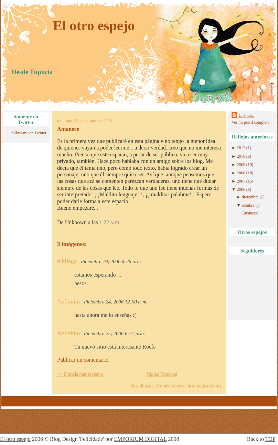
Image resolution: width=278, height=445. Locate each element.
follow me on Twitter (28, 133)
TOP (270, 439)
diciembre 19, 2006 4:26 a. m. (111, 261)
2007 (241, 181)
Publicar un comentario (82, 360)
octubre (248, 205)
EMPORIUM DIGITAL (140, 439)
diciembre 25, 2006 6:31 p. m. (114, 333)
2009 (241, 164)
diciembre (250, 197)
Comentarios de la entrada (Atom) (189, 386)
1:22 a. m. (110, 222)
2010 (241, 156)
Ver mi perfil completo (250, 122)
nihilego (67, 261)
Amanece (68, 129)
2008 (241, 172)
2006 (241, 189)
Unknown (246, 115)
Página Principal (162, 374)
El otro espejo (94, 25)
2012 (241, 147)
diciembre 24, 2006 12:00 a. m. (116, 301)
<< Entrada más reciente (80, 374)
